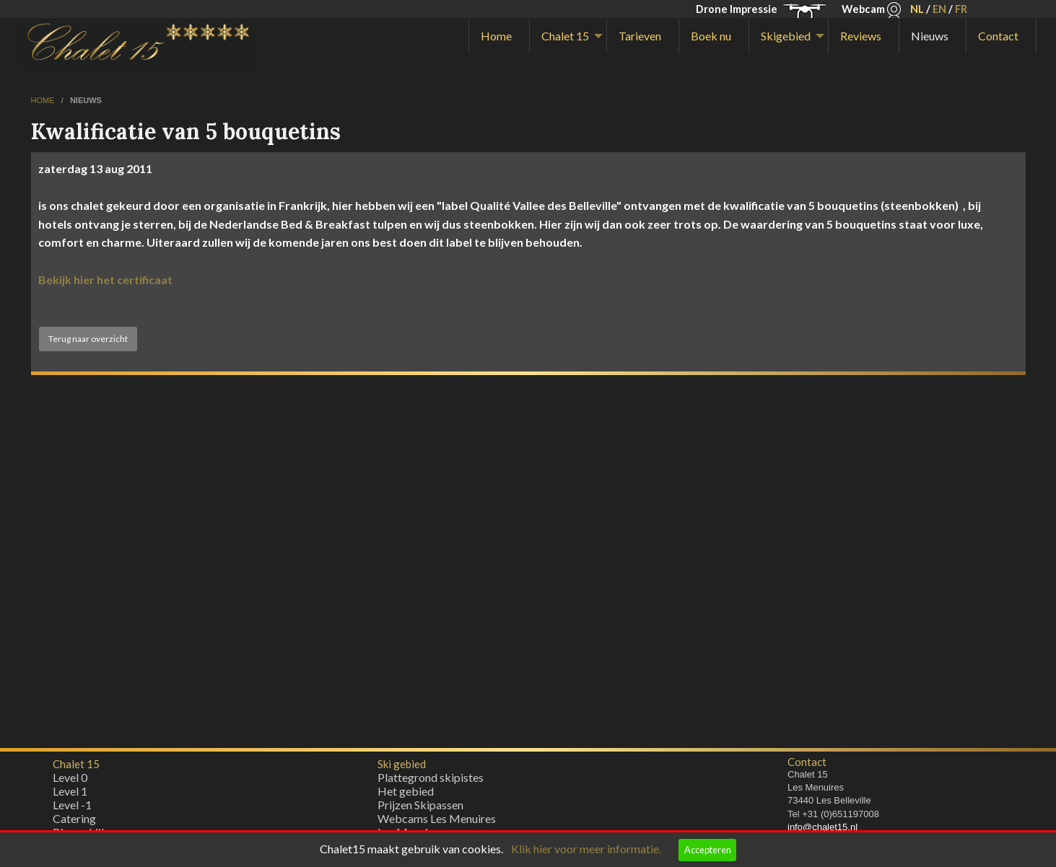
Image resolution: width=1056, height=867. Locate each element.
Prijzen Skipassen (420, 808)
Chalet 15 (565, 36)
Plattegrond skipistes (431, 781)
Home (496, 36)
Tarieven (640, 36)
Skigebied (786, 36)
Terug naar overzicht (88, 338)
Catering (74, 822)
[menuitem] (499, 36)
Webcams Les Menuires (437, 822)
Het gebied (406, 794)
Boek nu (711, 36)
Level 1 (70, 794)
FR (961, 9)
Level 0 (70, 781)
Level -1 (72, 808)
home (44, 100)
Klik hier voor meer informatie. (586, 848)
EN (939, 9)
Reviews (860, 36)
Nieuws (929, 36)
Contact (998, 36)
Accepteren (707, 849)
